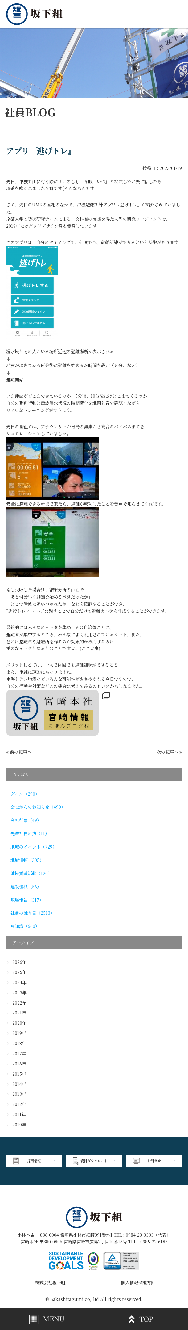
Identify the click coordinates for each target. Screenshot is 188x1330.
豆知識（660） (24, 926)
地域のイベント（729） (33, 847)
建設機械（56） (25, 886)
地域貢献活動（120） (31, 873)
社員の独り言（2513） (32, 913)
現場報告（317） (26, 900)
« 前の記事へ (18, 752)
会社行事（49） (25, 820)
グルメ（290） (24, 794)
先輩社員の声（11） (29, 833)
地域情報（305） (27, 860)
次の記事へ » (169, 752)
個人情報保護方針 (138, 1282)
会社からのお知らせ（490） (37, 807)
